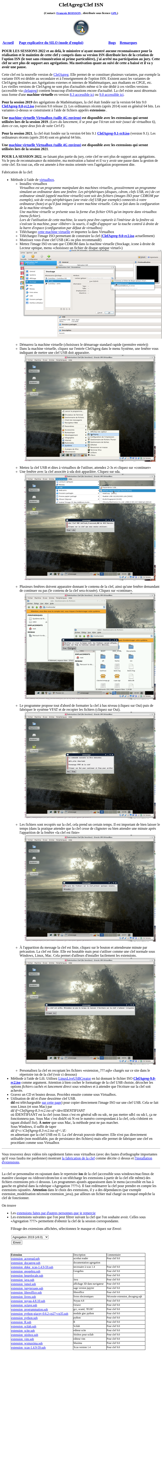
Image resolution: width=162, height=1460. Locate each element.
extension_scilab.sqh (23, 1326)
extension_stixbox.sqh (24, 1335)
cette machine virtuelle (54, 232)
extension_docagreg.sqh (25, 1263)
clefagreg (30, 90)
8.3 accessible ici (82, 94)
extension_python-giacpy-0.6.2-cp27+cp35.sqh (39, 1313)
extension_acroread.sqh (25, 1258)
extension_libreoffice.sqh (26, 1292)
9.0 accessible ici (111, 94)
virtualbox (46, 180)
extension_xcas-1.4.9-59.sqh (28, 1347)
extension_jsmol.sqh (23, 1284)
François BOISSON (68, 13)
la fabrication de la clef (78, 1158)
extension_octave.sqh (24, 1305)
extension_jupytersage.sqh (27, 1288)
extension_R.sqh (21, 1322)
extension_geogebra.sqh (25, 1271)
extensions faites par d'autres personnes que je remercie (56, 1213)
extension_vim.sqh (22, 1339)
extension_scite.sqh (23, 1330)
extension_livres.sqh (23, 1296)
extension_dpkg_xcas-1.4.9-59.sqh (32, 1267)
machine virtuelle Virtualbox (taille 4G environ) (45, 118)
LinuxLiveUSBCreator (74, 1078)
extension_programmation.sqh (29, 1309)
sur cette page (51, 1102)
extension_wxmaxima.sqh (27, 1343)
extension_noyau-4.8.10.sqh (28, 1301)
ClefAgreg (61, 74)
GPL (114, 13)
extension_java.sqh (22, 1280)
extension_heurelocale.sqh (27, 1275)
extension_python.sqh (24, 1318)
